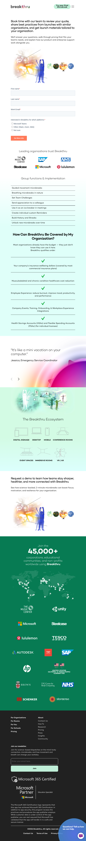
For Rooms (15, 721)
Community (43, 739)
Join (34, 768)
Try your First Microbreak (62, 6)
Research (42, 727)
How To (41, 724)
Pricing (14, 732)
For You (14, 725)
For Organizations (18, 718)
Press (40, 733)
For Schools (16, 728)
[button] (19, 379)
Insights (41, 736)
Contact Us (43, 721)
